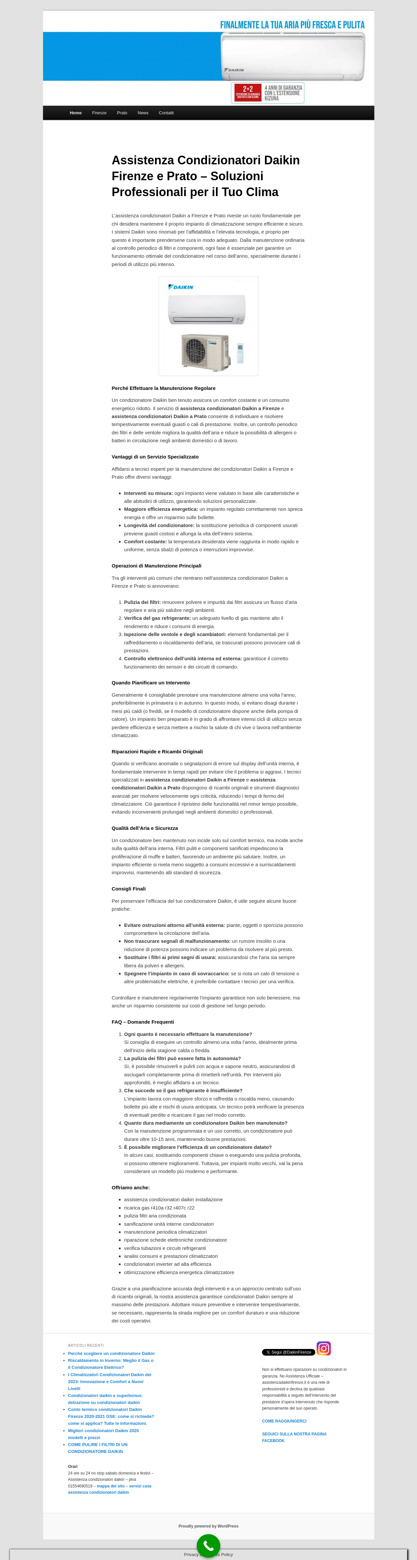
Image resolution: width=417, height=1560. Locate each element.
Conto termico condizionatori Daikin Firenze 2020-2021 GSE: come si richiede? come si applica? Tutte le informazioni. (111, 1416)
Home (76, 112)
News (143, 112)
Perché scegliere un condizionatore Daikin (111, 1353)
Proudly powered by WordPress (208, 1526)
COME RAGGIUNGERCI (284, 1421)
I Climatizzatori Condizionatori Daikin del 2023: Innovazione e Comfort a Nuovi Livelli (109, 1381)
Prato (122, 112)
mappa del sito (111, 1486)
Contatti (166, 112)
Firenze (99, 112)
